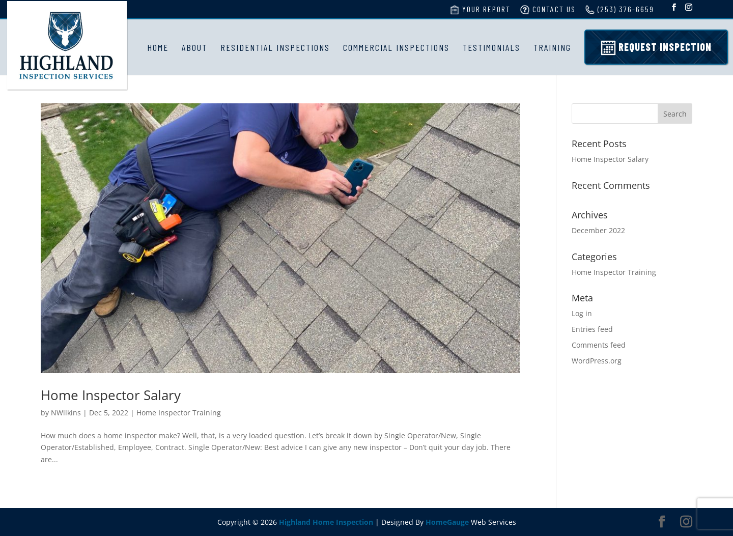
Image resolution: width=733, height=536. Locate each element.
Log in (582, 313)
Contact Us (548, 10)
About (194, 47)
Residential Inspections (275, 47)
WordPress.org (597, 360)
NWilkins (66, 412)
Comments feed (599, 345)
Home (157, 47)
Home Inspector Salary (111, 395)
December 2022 (598, 230)
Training (552, 47)
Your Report (480, 10)
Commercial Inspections (396, 47)
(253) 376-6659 (619, 10)
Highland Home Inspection (326, 522)
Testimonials (491, 47)
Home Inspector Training (178, 412)
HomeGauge (447, 522)
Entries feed (592, 329)
